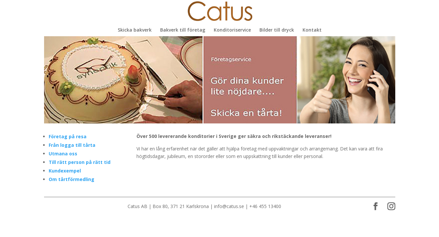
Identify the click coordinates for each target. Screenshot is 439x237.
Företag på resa (67, 136)
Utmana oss (63, 153)
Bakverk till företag (182, 30)
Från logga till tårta (72, 145)
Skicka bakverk (135, 30)
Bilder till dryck (276, 30)
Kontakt (312, 30)
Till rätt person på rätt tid (79, 162)
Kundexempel (65, 171)
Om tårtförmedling (71, 179)
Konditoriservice (232, 30)
